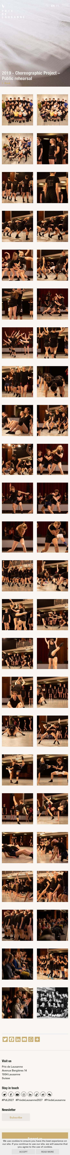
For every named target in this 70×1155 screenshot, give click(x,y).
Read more (47, 1151)
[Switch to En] (53, 5)
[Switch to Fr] (57, 5)
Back (6, 83)
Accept (23, 1151)
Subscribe (16, 1117)
